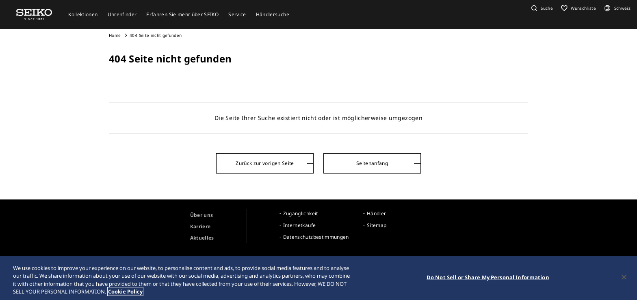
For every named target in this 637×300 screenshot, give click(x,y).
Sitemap (376, 225)
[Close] (624, 277)
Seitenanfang (372, 163)
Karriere (200, 226)
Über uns (201, 215)
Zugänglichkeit (300, 213)
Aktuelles (202, 237)
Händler (376, 213)
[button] (541, 8)
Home (115, 35)
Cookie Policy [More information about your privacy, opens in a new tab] (125, 291)
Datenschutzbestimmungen (316, 237)
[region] (318, 278)
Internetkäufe (299, 225)
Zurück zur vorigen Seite (265, 163)
